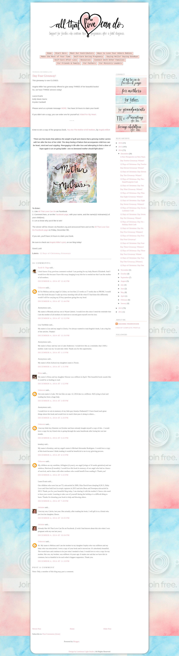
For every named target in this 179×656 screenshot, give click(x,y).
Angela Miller (104, 130)
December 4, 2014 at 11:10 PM (53, 561)
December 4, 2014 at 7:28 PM (53, 501)
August (124, 281)
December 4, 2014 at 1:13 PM (53, 352)
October (124, 274)
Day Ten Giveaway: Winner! (131, 175)
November (125, 270)
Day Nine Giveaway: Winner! (131, 189)
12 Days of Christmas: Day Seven (132, 214)
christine (41, 507)
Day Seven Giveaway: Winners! (132, 204)
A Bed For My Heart (88, 114)
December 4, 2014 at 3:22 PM (53, 438)
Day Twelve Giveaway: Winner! (132, 161)
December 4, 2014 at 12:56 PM (53, 335)
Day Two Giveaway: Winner (130, 254)
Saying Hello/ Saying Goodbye (122, 57)
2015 (120, 147)
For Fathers (89, 63)
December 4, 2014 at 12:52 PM (53, 318)
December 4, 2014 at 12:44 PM (53, 301)
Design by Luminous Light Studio (81, 652)
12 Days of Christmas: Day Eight (132, 200)
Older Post (107, 629)
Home (49, 53)
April (123, 296)
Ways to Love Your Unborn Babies (114, 53)
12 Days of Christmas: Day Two (132, 258)
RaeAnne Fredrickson (128, 324)
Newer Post (36, 629)
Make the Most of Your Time (55, 57)
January (124, 303)
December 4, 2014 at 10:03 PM (53, 518)
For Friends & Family (68, 63)
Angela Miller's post (58, 242)
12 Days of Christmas (50, 253)
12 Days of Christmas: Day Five (132, 236)
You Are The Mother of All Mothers (81, 130)
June (123, 289)
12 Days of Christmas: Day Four (132, 243)
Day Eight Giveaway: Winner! (131, 197)
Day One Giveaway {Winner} (131, 262)
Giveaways (66, 253)
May (123, 292)
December (125, 154)
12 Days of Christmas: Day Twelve (133, 164)
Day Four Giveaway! (44, 75)
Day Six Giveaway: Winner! (130, 218)
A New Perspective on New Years (132, 157)
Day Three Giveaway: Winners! (132, 247)
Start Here (61, 53)
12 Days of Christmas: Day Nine (132, 193)
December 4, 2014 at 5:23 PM (53, 475)
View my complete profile (128, 327)
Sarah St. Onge (43, 268)
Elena (40, 373)
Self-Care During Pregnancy (88, 57)
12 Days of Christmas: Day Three (132, 251)
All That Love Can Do (47, 211)
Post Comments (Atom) (51, 634)
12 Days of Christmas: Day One (132, 265)
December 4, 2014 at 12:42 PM (53, 281)
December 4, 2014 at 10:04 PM (53, 535)
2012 (120, 312)
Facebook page (62, 214)
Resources (86, 60)
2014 (120, 150)
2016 (120, 143)
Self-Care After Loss (66, 60)
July (122, 285)
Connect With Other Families (109, 60)
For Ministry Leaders (110, 63)
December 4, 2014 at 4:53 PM (53, 455)
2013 (120, 308)
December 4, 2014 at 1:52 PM (53, 384)
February (124, 300)
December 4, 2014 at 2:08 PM (53, 401)
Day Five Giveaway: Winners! (131, 232)
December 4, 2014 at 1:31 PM (53, 367)
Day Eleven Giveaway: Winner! (132, 168)
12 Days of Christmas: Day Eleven (133, 172)
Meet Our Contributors (82, 53)
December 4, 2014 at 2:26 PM (53, 418)
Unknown (41, 288)
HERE (64, 108)
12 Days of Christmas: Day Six (131, 228)
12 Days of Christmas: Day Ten (132, 186)
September (125, 277)
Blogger (76, 641)
